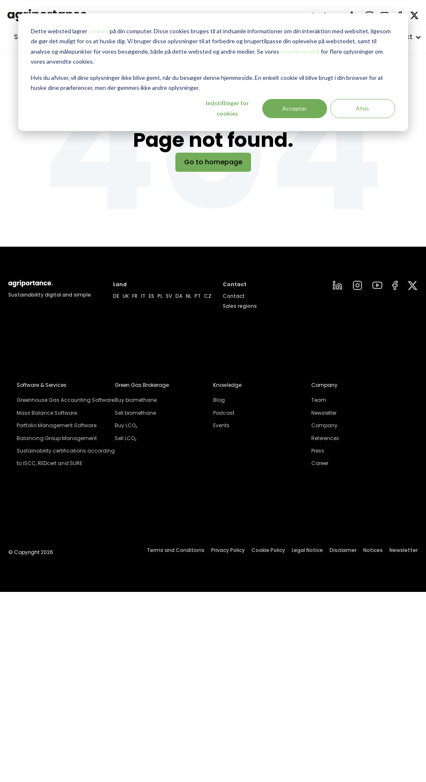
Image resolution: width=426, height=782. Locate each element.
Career (319, 463)
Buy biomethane (136, 399)
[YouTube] (377, 285)
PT (198, 295)
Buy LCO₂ (126, 425)
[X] (414, 15)
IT (143, 295)
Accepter (294, 108)
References (325, 438)
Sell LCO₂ (125, 438)
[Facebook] (395, 285)
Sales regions (240, 305)
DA (178, 295)
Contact (234, 295)
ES (151, 295)
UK (126, 295)
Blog (219, 399)
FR (135, 295)
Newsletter (324, 412)
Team (318, 399)
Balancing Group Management (57, 438)
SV (169, 295)
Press (317, 450)
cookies (98, 31)
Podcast (223, 412)
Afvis (362, 108)
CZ (208, 295)
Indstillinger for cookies (227, 108)
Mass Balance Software (47, 412)
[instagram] (357, 285)
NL (188, 295)
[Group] (413, 285)
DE (116, 295)
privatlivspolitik (300, 51)
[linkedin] (337, 285)
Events (221, 425)
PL (160, 295)
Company (324, 425)
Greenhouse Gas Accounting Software (65, 399)
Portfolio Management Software (56, 425)
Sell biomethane (135, 412)
